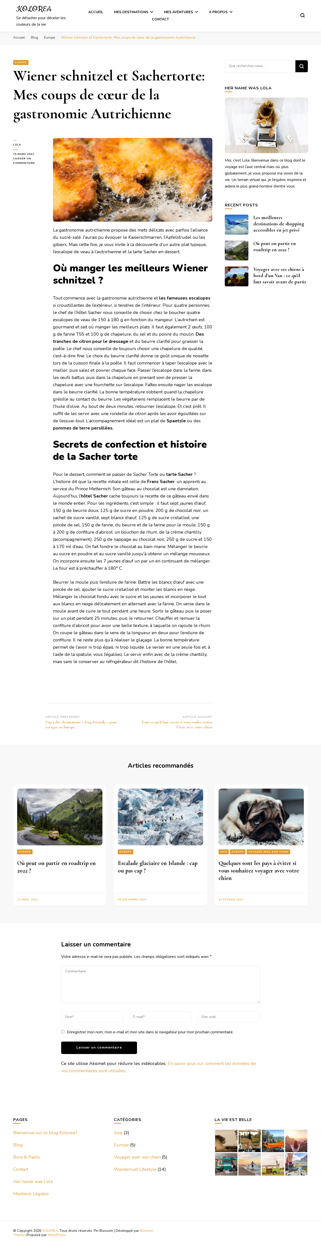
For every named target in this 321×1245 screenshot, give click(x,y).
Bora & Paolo (26, 1157)
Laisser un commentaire (29, 161)
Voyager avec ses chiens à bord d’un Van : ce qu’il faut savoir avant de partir (279, 275)
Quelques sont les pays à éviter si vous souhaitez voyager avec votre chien (259, 871)
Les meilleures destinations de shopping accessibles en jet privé (278, 224)
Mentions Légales (31, 1194)
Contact (160, 19)
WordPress (56, 1235)
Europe (21, 62)
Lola (17, 144)
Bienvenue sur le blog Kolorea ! (45, 1133)
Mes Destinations (131, 12)
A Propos (218, 12)
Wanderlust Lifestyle (135, 1169)
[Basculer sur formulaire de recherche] (302, 15)
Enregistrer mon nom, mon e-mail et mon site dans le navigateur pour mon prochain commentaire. (150, 1032)
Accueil (95, 12)
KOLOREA (33, 9)
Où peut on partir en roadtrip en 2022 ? (274, 247)
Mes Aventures (178, 12)
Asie (223, 852)
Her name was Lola (32, 1181)
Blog (18, 1145)
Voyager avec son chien (268, 852)
